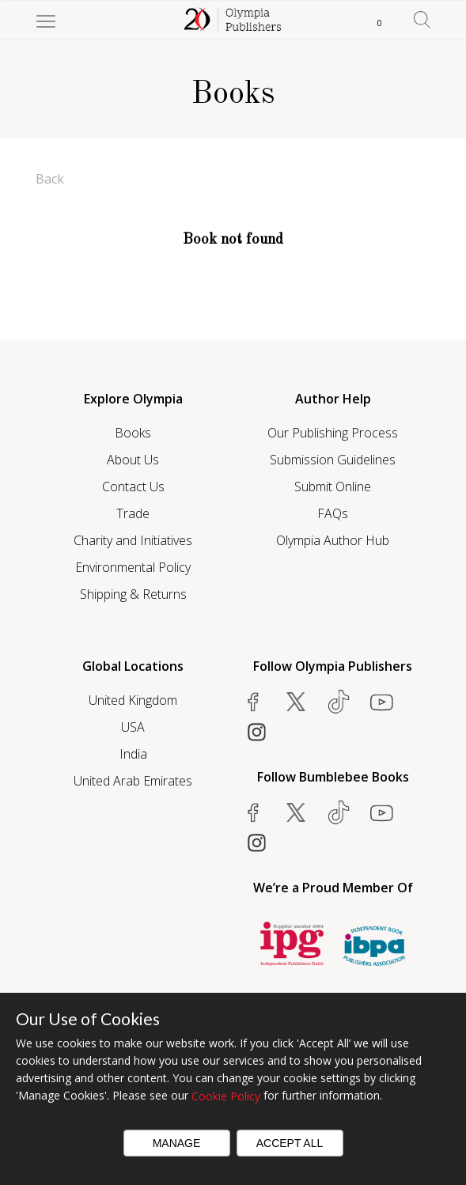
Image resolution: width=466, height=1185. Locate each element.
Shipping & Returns (133, 594)
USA (133, 727)
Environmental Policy (133, 567)
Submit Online (332, 486)
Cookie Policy (225, 1096)
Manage (177, 1143)
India (133, 754)
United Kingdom (133, 700)
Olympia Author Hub (332, 540)
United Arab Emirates (133, 780)
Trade (133, 513)
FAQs (332, 513)
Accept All (290, 1143)
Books (133, 432)
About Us (133, 459)
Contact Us (133, 486)
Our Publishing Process (332, 432)
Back (50, 178)
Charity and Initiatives (133, 540)
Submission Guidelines (333, 459)
